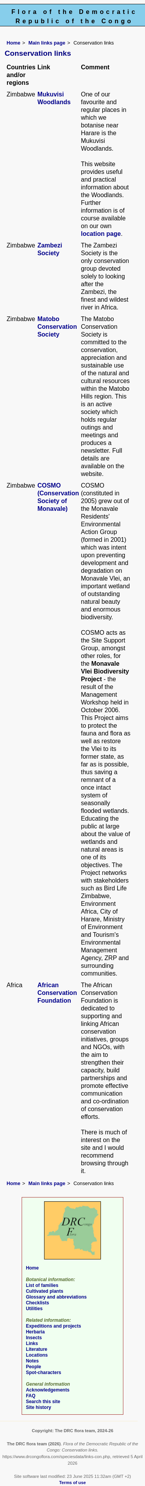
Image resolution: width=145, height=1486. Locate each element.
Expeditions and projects (53, 1326)
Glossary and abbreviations (56, 1297)
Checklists (37, 1303)
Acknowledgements (48, 1390)
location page (101, 233)
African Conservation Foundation (57, 993)
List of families (42, 1285)
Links (32, 1343)
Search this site (43, 1401)
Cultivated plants (44, 1291)
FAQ (31, 1395)
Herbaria (35, 1332)
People (33, 1366)
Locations (37, 1355)
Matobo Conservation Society (57, 327)
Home (13, 43)
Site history (38, 1407)
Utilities (34, 1308)
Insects (34, 1337)
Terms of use (72, 1482)
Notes (32, 1361)
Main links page (47, 43)
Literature (36, 1349)
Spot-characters (43, 1372)
